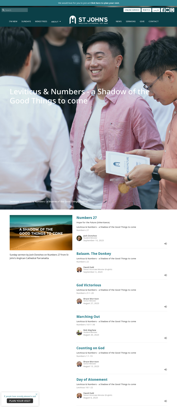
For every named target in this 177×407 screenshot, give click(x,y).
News (119, 21)
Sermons (131, 21)
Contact (154, 21)
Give (142, 21)
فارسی (156, 10)
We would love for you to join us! (89, 3)
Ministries (41, 21)
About (56, 21)
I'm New (13, 21)
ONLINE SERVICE (132, 10)
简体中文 (146, 10)
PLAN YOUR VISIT (20, 400)
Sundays (26, 21)
